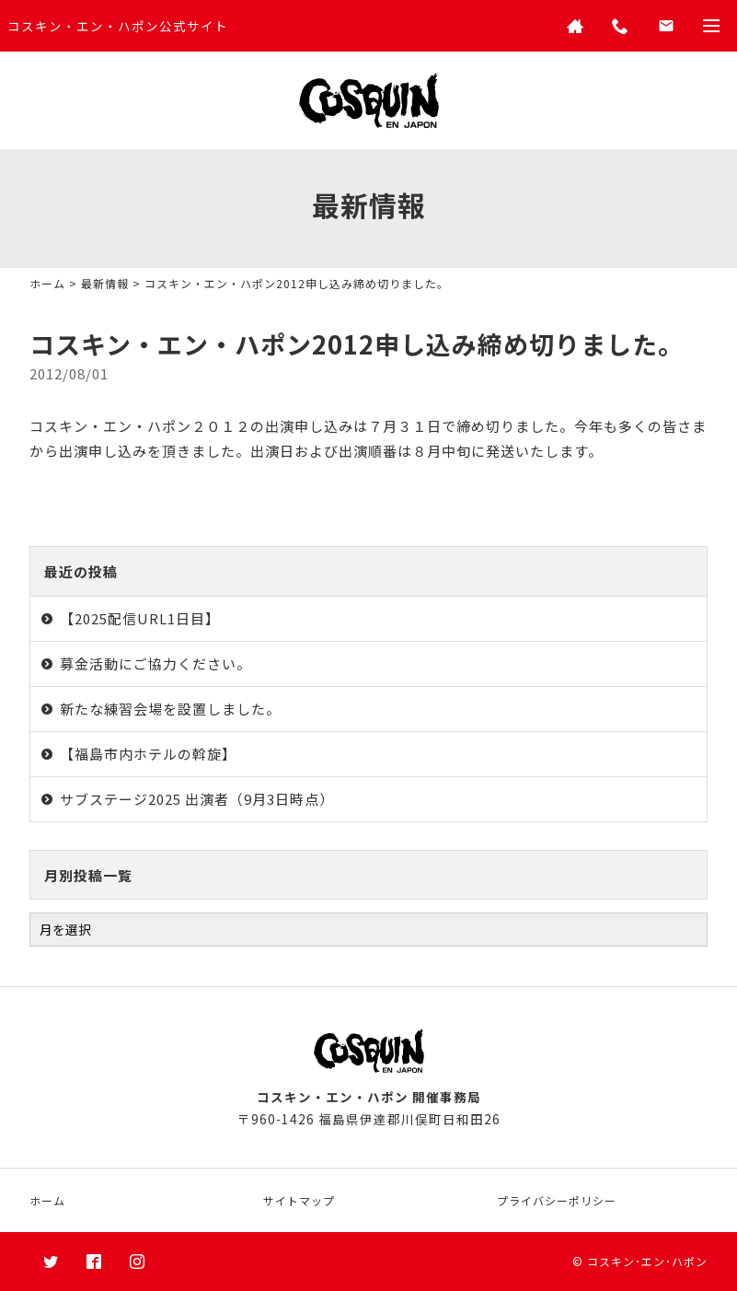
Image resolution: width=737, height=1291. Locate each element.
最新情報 (105, 283)
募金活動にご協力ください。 (155, 663)
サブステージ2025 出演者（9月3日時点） (197, 798)
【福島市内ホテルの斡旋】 (148, 753)
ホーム (47, 283)
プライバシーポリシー (556, 1200)
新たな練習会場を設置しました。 (170, 708)
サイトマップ (299, 1200)
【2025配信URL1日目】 (140, 618)
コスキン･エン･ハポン (647, 1261)
